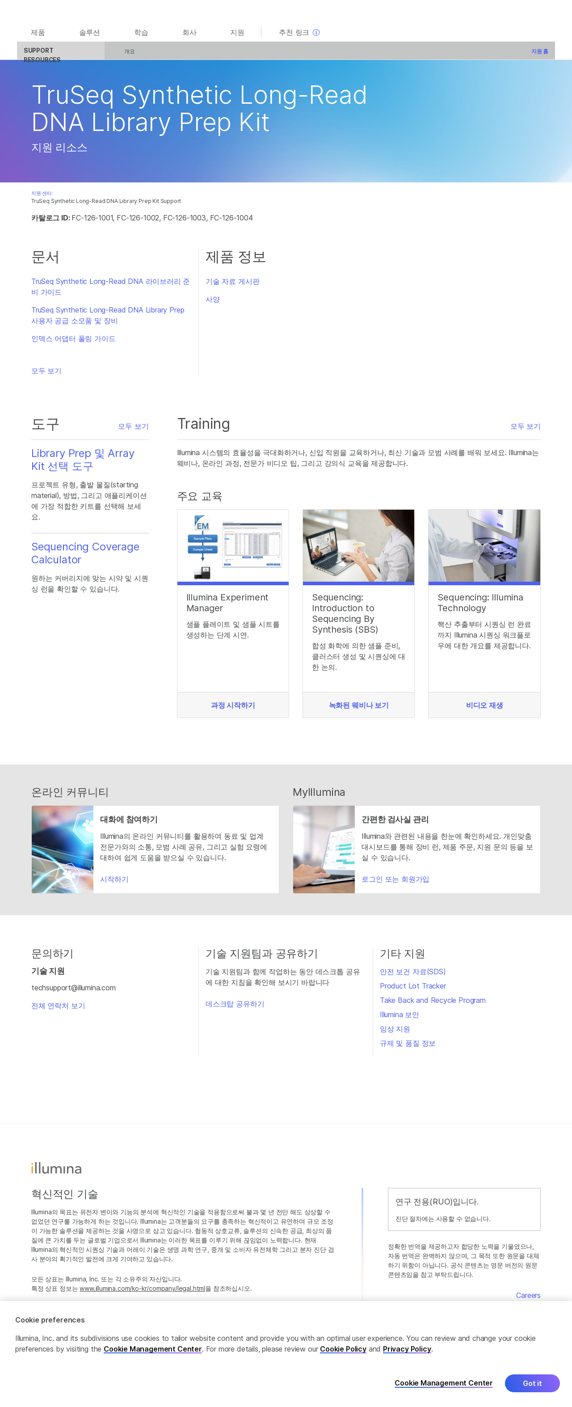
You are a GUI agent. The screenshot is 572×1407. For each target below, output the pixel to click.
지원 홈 (532, 54)
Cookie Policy (343, 1348)
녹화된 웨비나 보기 (359, 708)
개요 (122, 54)
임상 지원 (395, 1032)
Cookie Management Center (153, 1348)
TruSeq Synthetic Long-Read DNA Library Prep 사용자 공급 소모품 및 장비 (107, 319)
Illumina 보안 (399, 1018)
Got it (532, 1383)
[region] (286, 1354)
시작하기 (114, 882)
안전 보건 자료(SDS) (413, 975)
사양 (213, 303)
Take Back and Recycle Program (433, 1004)
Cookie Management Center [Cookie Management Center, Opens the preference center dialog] (444, 1383)
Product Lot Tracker (413, 989)
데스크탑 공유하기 (235, 1007)
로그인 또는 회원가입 (395, 882)
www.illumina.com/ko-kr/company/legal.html (142, 1292)
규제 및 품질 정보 (408, 1047)
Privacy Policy (407, 1348)
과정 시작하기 (233, 708)
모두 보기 (46, 374)
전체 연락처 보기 (58, 1009)
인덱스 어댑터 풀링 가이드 (73, 342)
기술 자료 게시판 (232, 285)
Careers (528, 1299)
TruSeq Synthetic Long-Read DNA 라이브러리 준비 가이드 (110, 290)
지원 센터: (42, 197)
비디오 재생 (484, 708)
